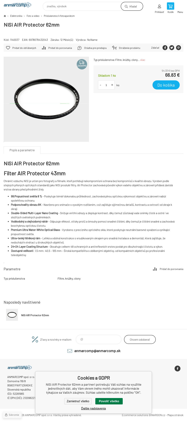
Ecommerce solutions (135, 415)
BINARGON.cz (157, 415)
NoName (92, 39)
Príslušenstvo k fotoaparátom (59, 15)
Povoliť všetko (109, 401)
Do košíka (166, 84)
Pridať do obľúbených (24, 47)
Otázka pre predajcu (95, 47)
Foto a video (33, 15)
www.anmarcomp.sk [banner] (20, 5)
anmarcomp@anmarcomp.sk (97, 350)
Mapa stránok (175, 415)
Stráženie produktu (129, 47)
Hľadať (133, 6)
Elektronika (16, 15)
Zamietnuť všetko (78, 401)
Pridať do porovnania (60, 47)
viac (142, 59)
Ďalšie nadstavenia (93, 408)
